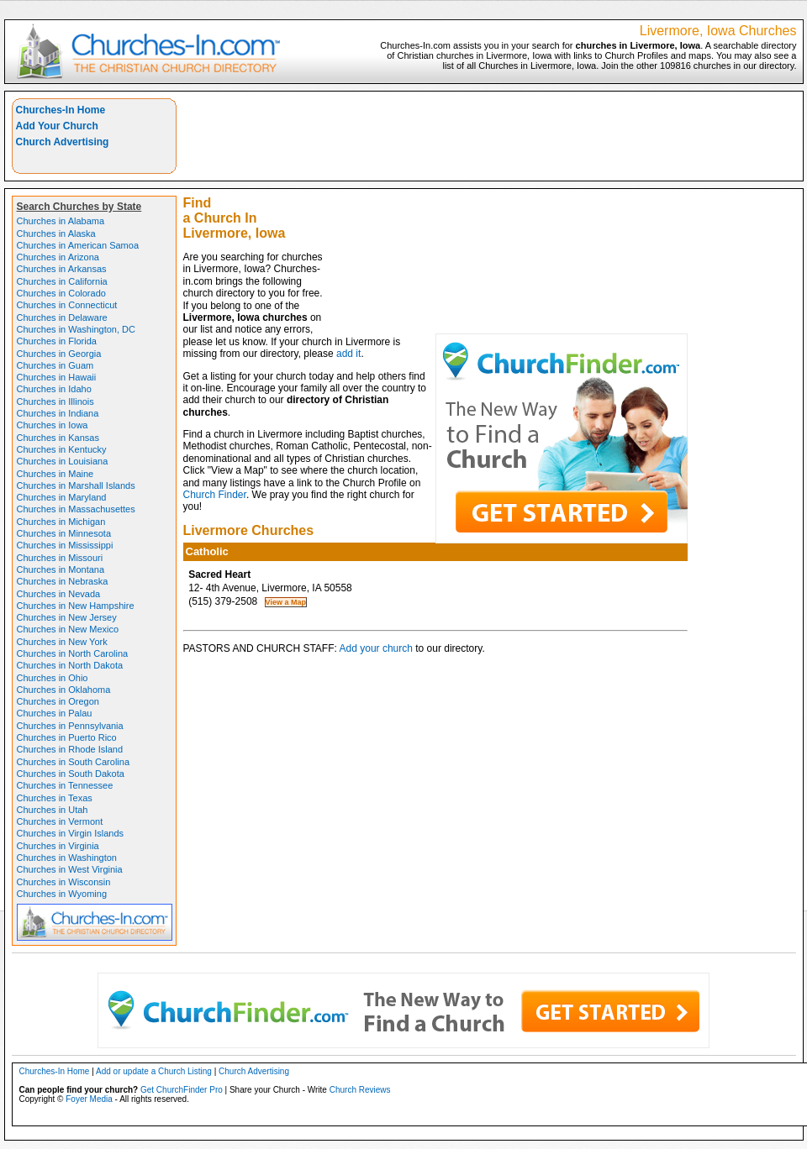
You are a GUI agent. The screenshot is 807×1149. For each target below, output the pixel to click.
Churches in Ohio (52, 678)
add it (348, 353)
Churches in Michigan (61, 522)
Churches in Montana (61, 569)
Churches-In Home (61, 110)
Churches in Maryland (62, 497)
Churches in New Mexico (68, 629)
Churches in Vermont (60, 821)
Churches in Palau (54, 713)
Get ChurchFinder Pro (181, 1089)
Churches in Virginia (58, 846)
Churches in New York (62, 642)
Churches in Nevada (59, 594)
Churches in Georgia (59, 354)
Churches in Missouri (60, 558)
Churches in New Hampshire (75, 606)
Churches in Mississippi (65, 545)
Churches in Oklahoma (64, 690)
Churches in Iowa (52, 425)
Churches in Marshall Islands (76, 485)
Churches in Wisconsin (64, 882)
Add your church (376, 648)
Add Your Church (57, 126)
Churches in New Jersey (67, 617)
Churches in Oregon (58, 701)
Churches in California (62, 281)
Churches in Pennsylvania (70, 726)
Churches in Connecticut (67, 305)
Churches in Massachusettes (76, 509)
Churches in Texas (54, 798)
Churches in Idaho (54, 389)
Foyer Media (89, 1099)
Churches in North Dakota (70, 665)
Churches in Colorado (61, 293)
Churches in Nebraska (62, 581)
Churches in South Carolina (73, 762)
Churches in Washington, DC (76, 329)
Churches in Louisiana (62, 461)
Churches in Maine (55, 474)
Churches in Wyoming (62, 894)
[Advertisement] (563, 215)
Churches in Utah (52, 810)
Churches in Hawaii (57, 377)
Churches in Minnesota (64, 533)
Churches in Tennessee (65, 785)
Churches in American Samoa (78, 245)
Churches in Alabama (61, 221)
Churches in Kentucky (62, 449)
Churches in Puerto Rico (67, 737)
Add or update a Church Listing (154, 1071)
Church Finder (214, 495)
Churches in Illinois (55, 401)
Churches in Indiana (58, 413)
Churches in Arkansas (62, 269)
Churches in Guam (55, 365)
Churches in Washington (67, 858)
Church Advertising (62, 142)
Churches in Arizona (58, 257)
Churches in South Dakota (70, 774)
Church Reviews (360, 1089)
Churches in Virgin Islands (70, 833)
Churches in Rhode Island (70, 749)
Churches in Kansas (58, 438)
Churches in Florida (57, 341)
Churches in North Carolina (73, 653)
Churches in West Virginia (70, 869)
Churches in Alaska (56, 233)
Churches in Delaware (62, 317)
